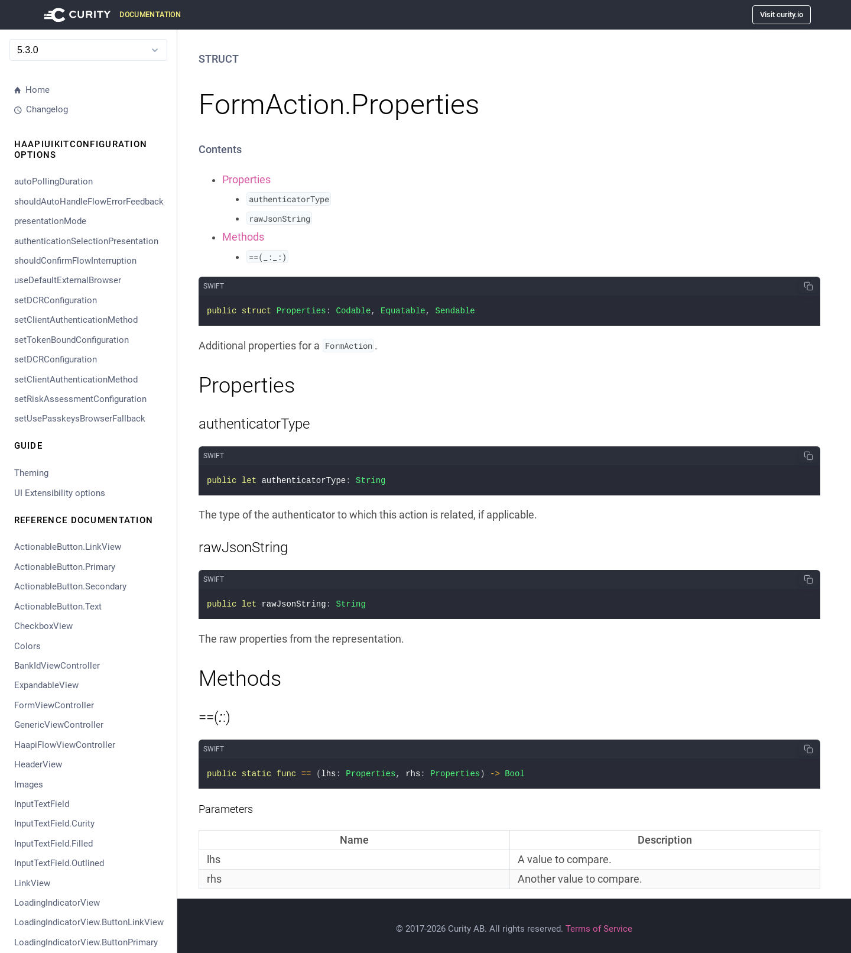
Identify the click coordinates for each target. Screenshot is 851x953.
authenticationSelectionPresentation (86, 241)
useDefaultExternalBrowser (67, 280)
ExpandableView (46, 685)
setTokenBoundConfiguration (71, 340)
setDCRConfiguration (55, 300)
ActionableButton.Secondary (70, 586)
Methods (243, 237)
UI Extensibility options (59, 493)
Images (28, 784)
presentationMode (50, 221)
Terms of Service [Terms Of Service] (599, 924)
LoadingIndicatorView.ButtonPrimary (86, 942)
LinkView (32, 883)
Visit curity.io (781, 14)
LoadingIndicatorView (57, 902)
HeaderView (38, 764)
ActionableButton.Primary (64, 567)
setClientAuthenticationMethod (76, 320)
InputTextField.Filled (53, 843)
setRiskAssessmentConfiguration (80, 399)
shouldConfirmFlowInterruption (75, 260)
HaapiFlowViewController (64, 745)
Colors (27, 646)
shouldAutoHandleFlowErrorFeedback (89, 201)
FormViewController (54, 705)
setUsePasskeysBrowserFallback (79, 418)
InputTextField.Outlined (59, 863)
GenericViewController (58, 724)
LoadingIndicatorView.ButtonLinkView (89, 922)
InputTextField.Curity (54, 823)
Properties (246, 180)
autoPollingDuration (53, 181)
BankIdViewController (57, 665)
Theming (31, 473)
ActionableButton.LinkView (67, 547)
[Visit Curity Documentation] (110, 14)
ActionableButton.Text (58, 606)
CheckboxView (43, 626)
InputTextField (41, 804)
